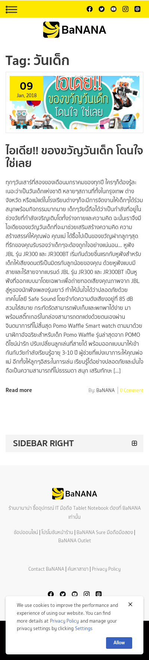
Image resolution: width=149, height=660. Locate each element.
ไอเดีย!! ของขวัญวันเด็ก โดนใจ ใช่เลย (74, 156)
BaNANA (105, 391)
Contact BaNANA (46, 569)
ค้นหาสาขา (78, 569)
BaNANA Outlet (74, 540)
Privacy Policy (106, 569)
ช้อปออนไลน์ (26, 532)
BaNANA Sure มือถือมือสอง (105, 532)
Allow (119, 643)
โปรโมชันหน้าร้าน (57, 532)
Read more (19, 390)
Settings (84, 628)
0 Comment (131, 391)
